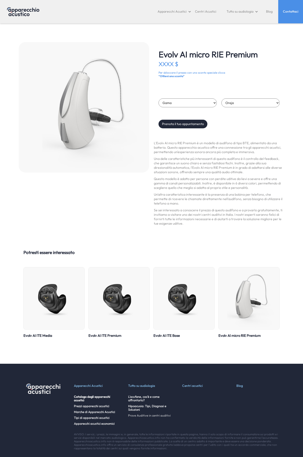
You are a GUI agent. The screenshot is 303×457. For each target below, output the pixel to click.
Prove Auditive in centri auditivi (149, 415)
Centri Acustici (205, 11)
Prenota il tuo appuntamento (183, 124)
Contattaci (290, 11)
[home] (23, 11)
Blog (269, 11)
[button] (174, 12)
